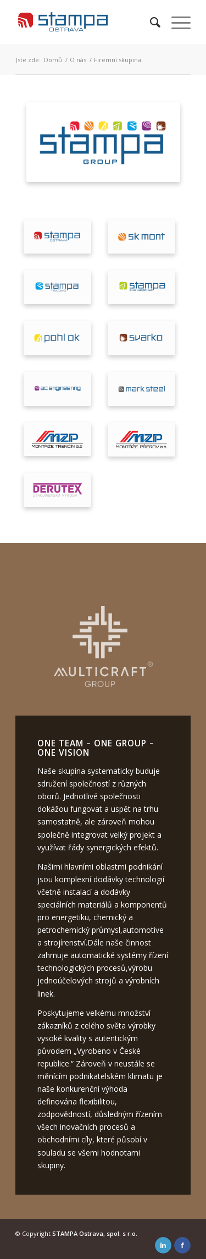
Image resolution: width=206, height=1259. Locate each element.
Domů (53, 60)
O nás (78, 60)
